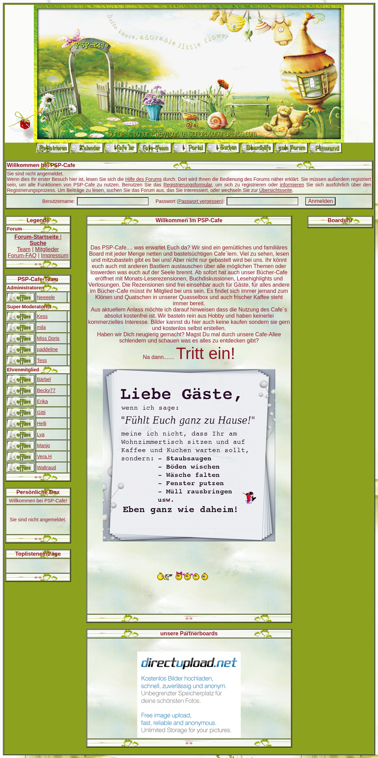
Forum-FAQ (22, 255)
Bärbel (44, 379)
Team (23, 249)
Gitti (41, 412)
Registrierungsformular (187, 184)
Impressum (54, 255)
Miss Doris (48, 338)
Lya (40, 434)
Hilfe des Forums (143, 179)
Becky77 (46, 390)
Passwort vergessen (200, 201)
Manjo (43, 445)
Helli (41, 423)
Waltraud (46, 467)
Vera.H (44, 456)
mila (41, 327)
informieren (292, 184)
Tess (42, 360)
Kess (42, 316)
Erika (42, 401)
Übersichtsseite (275, 190)
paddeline (47, 349)
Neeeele (46, 297)
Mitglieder (47, 249)
